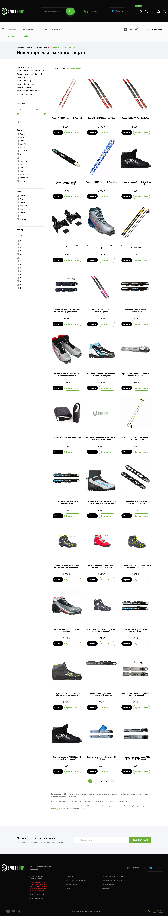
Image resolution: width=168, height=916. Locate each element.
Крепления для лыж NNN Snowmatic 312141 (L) (136, 502)
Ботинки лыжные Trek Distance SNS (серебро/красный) (67, 374)
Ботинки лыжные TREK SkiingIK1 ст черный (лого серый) (135, 183)
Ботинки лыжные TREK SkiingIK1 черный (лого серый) (67, 757)
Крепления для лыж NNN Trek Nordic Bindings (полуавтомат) (66, 310)
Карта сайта (105, 888)
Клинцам (142, 805)
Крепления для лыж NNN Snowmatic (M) (136, 630)
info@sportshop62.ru (36, 898)
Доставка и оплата (30, 29)
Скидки (25, 35)
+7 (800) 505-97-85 (159, 910)
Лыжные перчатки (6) (25, 77)
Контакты (56, 29)
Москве (90, 805)
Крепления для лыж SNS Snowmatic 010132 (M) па (66, 183)
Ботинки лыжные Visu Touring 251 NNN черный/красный (101, 438)
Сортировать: (59, 69)
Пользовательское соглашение (111, 880)
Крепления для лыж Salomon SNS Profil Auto (101, 757)
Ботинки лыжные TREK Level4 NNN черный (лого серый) (101, 630)
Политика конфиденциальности (112, 876)
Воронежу (106, 805)
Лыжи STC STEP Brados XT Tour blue (101, 182)
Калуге (120, 805)
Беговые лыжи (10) (24, 94)
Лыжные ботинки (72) (25, 84)
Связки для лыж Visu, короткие (67, 437)
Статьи (44, 29)
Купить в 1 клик (72, 132)
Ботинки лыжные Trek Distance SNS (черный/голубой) (101, 374)
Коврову (54, 808)
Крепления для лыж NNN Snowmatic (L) (67, 502)
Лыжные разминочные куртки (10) (30, 70)
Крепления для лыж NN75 (66, 246)
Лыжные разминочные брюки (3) (29, 74)
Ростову (97, 805)
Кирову (114, 805)
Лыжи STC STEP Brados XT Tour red (67, 118)
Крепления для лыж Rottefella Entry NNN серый (135, 374)
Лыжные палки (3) (24, 81)
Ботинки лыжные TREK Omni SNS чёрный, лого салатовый (66, 694)
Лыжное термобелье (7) (26, 87)
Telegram (117, 11)
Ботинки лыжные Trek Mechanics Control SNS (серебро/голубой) (101, 502)
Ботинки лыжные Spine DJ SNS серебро (67, 630)
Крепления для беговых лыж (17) (30, 91)
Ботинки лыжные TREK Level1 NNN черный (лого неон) (136, 566)
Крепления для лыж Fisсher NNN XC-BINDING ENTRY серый (135, 757)
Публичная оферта (107, 884)
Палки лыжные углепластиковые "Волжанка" (135, 247)
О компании (13, 29)
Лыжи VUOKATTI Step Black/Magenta (101, 310)
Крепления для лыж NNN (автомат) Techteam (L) (101, 694)
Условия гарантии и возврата (76, 880)
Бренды (11, 35)
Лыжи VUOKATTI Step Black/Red (101, 118)
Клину (135, 805)
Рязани (83, 805)
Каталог (90, 11)
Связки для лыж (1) (24, 67)
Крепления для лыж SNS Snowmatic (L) (135, 310)
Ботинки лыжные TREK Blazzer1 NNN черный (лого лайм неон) (67, 566)
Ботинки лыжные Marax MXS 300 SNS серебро (101, 247)
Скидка (21, 122)
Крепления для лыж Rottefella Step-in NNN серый (135, 694)
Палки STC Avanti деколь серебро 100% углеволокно (135, 438)
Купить (57, 132)
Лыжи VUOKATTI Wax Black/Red (135, 118)
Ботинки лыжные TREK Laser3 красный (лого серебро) (101, 566)
